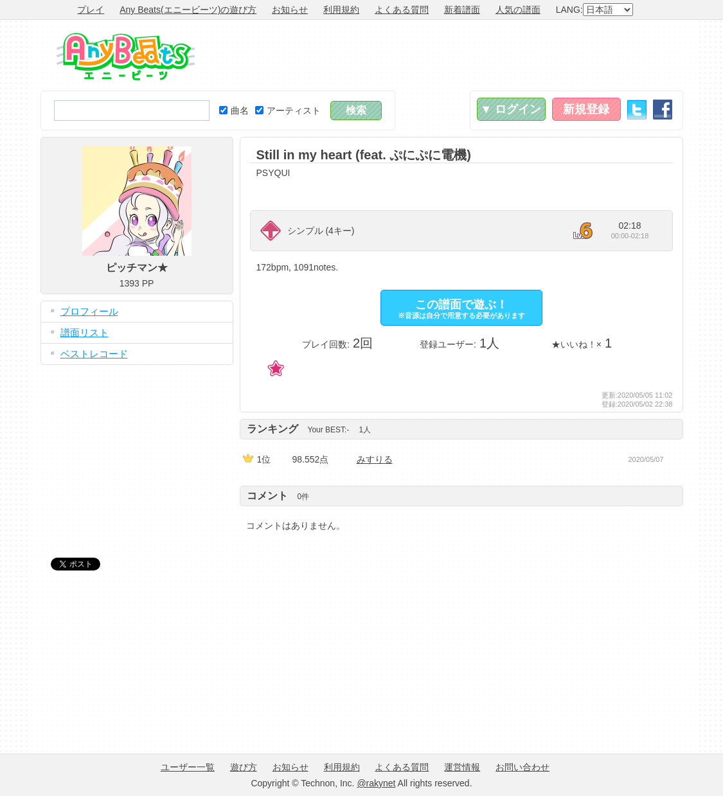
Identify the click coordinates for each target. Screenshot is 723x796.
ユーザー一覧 (188, 767)
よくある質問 (402, 9)
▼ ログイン (511, 109)
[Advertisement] (449, 55)
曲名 (234, 110)
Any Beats (126, 56)
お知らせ (290, 9)
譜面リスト (84, 332)
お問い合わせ (522, 767)
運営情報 (462, 767)
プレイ (90, 9)
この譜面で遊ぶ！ (461, 308)
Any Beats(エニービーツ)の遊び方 (188, 9)
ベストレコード (94, 353)
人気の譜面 (517, 9)
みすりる (375, 459)
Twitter (637, 109)
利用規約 (341, 9)
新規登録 (586, 109)
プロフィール (89, 311)
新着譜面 (462, 9)
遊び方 (243, 767)
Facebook (662, 109)
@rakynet (376, 783)
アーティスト (288, 110)
